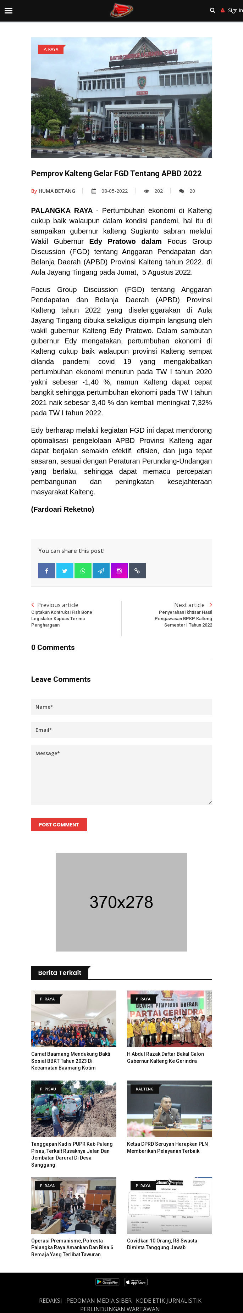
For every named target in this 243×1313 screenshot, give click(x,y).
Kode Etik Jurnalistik (168, 1300)
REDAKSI (50, 1300)
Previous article (76, 615)
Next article (167, 615)
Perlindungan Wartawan (120, 1309)
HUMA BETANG (53, 190)
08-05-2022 (110, 190)
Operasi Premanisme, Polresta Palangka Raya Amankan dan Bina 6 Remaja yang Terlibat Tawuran (72, 1247)
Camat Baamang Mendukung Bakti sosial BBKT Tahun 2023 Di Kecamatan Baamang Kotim (70, 1061)
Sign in (232, 10)
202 (153, 190)
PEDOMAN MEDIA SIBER (99, 1300)
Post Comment (59, 824)
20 (187, 190)
